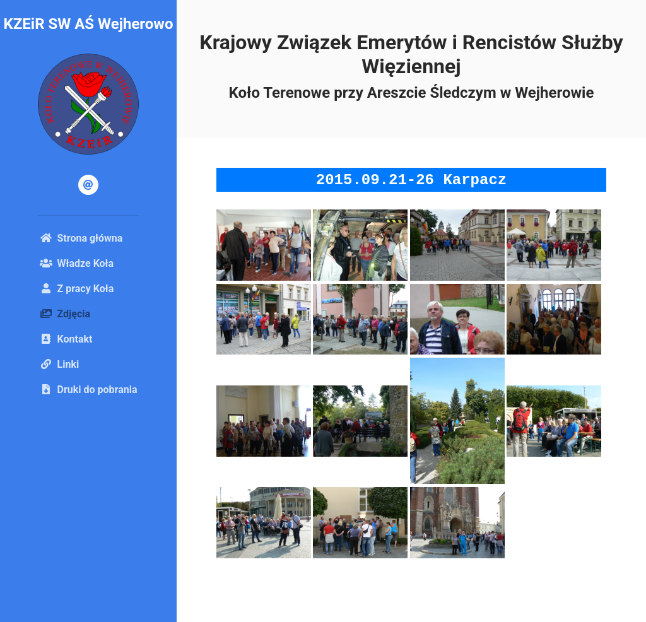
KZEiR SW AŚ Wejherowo (88, 24)
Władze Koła (77, 263)
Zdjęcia (85, 313)
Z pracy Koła (77, 289)
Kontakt (66, 339)
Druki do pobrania (89, 390)
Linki (59, 364)
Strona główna (81, 238)
